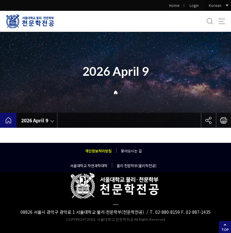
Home (174, 5)
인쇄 (223, 120)
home (8, 120)
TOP (225, 229)
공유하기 (208, 120)
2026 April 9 (34, 120)
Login (194, 5)
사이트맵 (221, 21)
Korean (215, 5)
